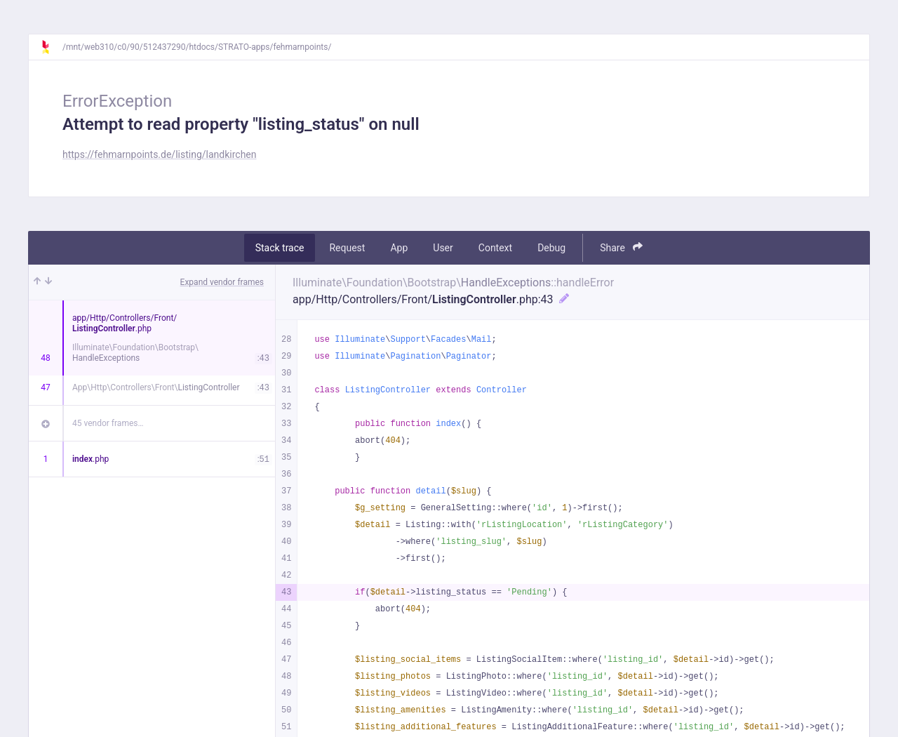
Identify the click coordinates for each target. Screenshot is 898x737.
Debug (551, 247)
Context (495, 247)
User (443, 247)
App (399, 247)
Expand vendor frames (222, 282)
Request (347, 247)
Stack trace (279, 247)
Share (621, 247)
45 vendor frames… (107, 423)
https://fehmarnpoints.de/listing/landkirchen (159, 154)
